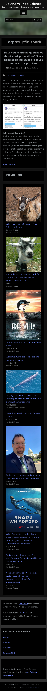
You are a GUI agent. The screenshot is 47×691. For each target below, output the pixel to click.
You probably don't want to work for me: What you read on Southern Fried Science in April (22, 277)
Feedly (22, 613)
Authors (7, 648)
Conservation (11, 75)
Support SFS (9, 653)
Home (6, 637)
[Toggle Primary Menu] (23, 12)
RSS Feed (23, 604)
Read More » (9, 164)
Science (21, 75)
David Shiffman (33, 68)
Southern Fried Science (23, 4)
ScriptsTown (34, 688)
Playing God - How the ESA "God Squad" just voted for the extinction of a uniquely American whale (23, 398)
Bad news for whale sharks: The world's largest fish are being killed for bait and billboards (23, 558)
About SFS (8, 642)
